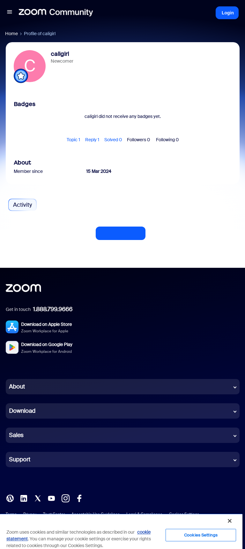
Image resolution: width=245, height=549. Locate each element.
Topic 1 (73, 140)
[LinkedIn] (23, 498)
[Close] (230, 521)
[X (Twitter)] (37, 498)
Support (19, 459)
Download (22, 411)
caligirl (60, 54)
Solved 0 (113, 140)
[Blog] (10, 498)
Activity (22, 205)
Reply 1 (92, 140)
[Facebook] (79, 498)
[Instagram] (65, 498)
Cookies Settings (201, 535)
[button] (9, 13)
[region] (121, 531)
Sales (16, 435)
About (17, 386)
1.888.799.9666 (52, 309)
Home (11, 33)
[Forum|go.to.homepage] (56, 13)
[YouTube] (51, 498)
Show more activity (120, 231)
